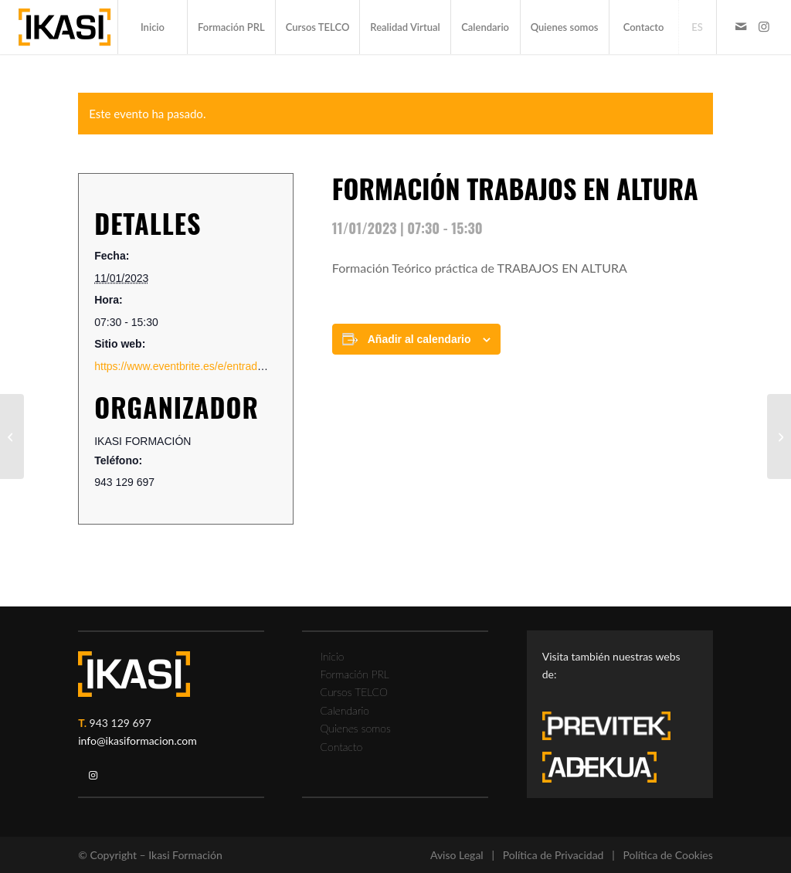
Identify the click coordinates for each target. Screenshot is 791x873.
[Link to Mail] (740, 26)
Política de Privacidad (553, 854)
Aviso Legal (457, 854)
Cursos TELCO (354, 691)
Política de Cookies (667, 854)
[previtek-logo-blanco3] (614, 730)
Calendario (344, 710)
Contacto (341, 746)
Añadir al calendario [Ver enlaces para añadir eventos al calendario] (419, 339)
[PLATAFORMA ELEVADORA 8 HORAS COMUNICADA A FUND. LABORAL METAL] (779, 436)
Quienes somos (355, 728)
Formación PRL (354, 674)
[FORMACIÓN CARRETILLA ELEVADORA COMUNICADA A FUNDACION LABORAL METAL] (12, 436)
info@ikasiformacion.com (137, 740)
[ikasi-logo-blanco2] (134, 674)
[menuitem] (152, 27)
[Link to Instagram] (764, 26)
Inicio (332, 656)
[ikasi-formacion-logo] (64, 27)
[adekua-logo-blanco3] (599, 767)
